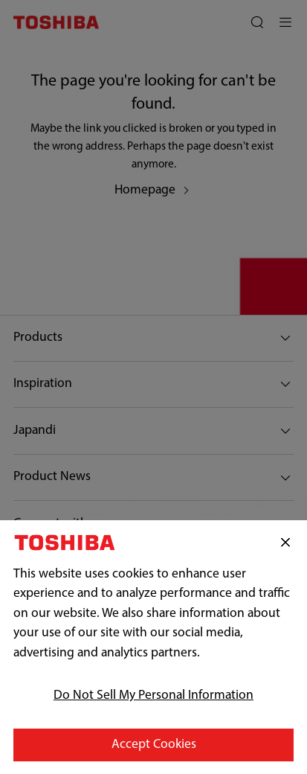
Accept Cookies (154, 751)
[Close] (285, 549)
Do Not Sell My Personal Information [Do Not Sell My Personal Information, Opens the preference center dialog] (153, 702)
